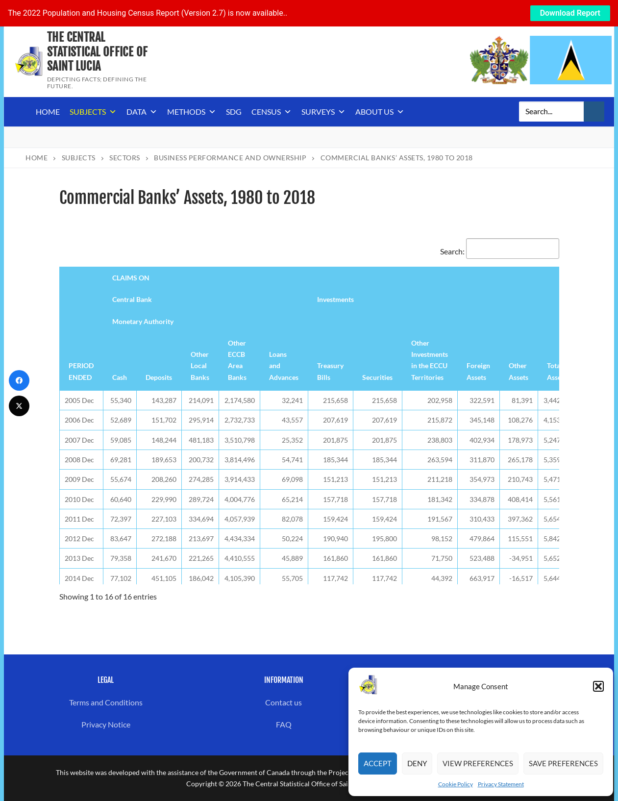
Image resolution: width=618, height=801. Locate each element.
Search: (499, 251)
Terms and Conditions (106, 702)
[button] (598, 686)
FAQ (284, 724)
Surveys (323, 111)
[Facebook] (19, 380)
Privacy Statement (501, 784)
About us (379, 111)
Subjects (93, 111)
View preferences (478, 763)
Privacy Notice (105, 724)
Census (271, 111)
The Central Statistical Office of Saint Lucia (97, 51)
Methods (191, 111)
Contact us (283, 702)
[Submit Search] (594, 111)
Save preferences (563, 763)
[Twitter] (19, 406)
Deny (417, 763)
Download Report (570, 13)
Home (48, 111)
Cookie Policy (455, 784)
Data (141, 111)
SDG (234, 111)
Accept (378, 763)
